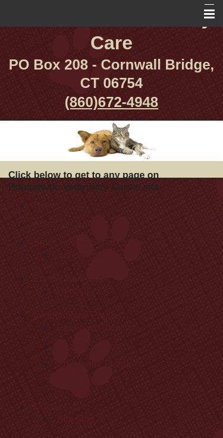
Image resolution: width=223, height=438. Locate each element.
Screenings (81, 255)
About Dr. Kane (65, 224)
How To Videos (88, 346)
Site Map (76, 419)
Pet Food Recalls (93, 328)
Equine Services (67, 278)
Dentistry (76, 291)
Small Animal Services (80, 242)
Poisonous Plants (94, 364)
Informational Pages (75, 315)
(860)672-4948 (111, 102)
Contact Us (56, 407)
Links (68, 382)
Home (46, 205)
